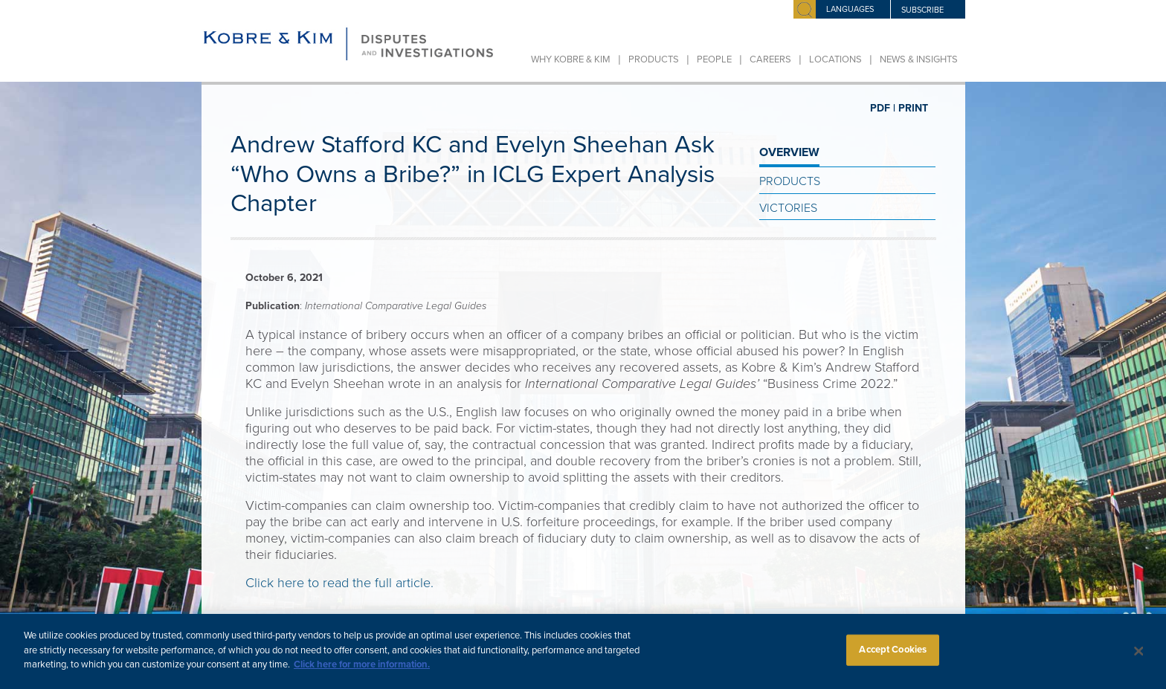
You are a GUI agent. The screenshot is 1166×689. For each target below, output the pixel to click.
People (714, 59)
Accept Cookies (893, 657)
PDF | (882, 108)
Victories (788, 208)
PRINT (913, 108)
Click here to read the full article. (339, 583)
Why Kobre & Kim (571, 59)
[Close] (1139, 659)
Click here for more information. (362, 672)
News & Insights (919, 59)
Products (653, 59)
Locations (835, 59)
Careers (770, 59)
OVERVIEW (789, 152)
